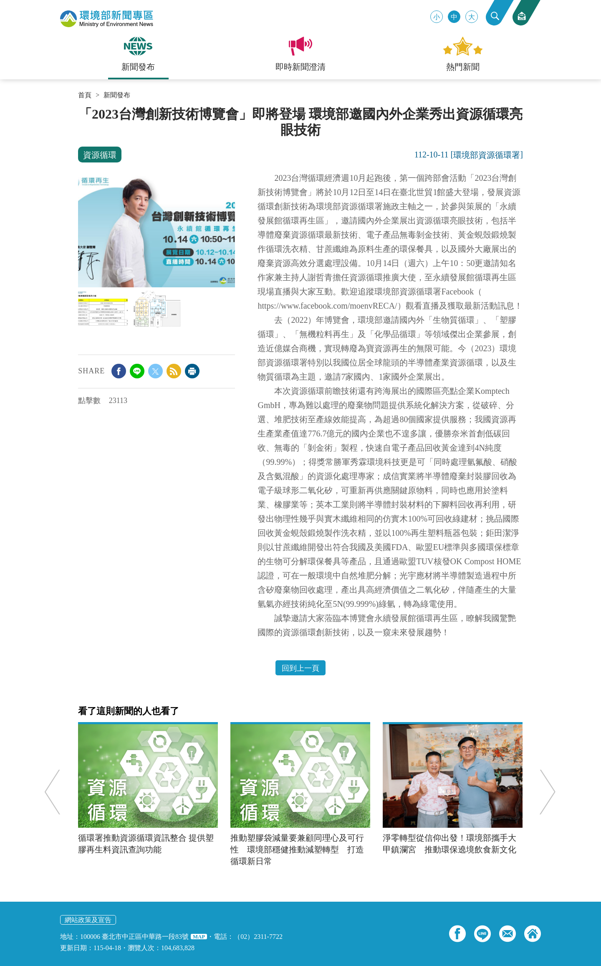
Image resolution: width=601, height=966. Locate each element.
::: (80, 109)
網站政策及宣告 (88, 919)
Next (546, 792)
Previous (54, 792)
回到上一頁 (300, 668)
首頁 (84, 95)
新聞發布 (117, 95)
